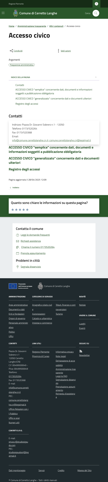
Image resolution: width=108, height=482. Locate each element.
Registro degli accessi (24, 169)
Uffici (11, 336)
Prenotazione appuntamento (65, 388)
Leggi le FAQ (61, 376)
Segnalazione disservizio (66, 381)
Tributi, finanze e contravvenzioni (66, 307)
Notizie (82, 305)
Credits (61, 470)
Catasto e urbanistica (42, 318)
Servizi (42, 470)
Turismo (59, 314)
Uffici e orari (14, 418)
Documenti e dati (17, 309)
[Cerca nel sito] (94, 13)
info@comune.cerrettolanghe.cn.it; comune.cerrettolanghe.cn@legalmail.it (51, 140)
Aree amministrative (18, 305)
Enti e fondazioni (16, 314)
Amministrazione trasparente (32, 26)
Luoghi (82, 323)
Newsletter (84, 355)
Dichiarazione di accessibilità (65, 363)
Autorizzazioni (38, 314)
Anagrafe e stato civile (42, 307)
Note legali (61, 356)
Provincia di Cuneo (40, 356)
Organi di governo (17, 318)
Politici (12, 331)
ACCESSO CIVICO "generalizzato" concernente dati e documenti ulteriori (54, 160)
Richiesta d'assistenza (65, 395)
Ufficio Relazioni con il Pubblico (18, 411)
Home (11, 26)
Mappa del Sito (84, 470)
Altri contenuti (56, 26)
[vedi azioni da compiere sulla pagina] (63, 51)
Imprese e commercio (42, 323)
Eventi (82, 328)
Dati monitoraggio (17, 470)
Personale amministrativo (18, 325)
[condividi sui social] (16, 51)
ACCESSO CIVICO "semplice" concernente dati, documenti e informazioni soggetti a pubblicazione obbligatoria (51, 149)
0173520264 (15, 376)
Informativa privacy (65, 351)
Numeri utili (14, 422)
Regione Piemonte (16, 3)
